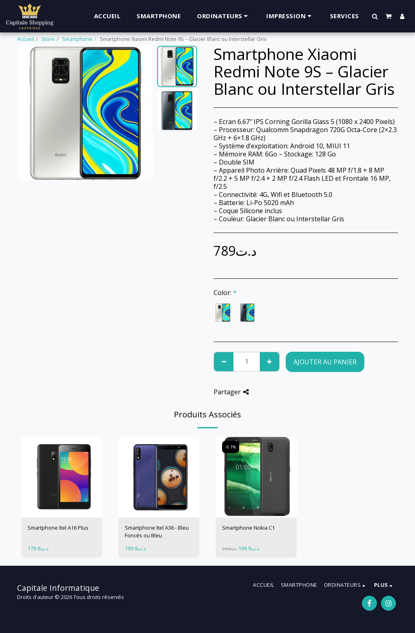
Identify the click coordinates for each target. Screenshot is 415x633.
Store (48, 39)
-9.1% (230, 447)
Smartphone (77, 39)
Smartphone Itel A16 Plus (58, 527)
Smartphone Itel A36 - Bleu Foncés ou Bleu (157, 531)
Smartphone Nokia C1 (248, 527)
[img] (61, 477)
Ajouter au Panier (325, 361)
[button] (375, 16)
